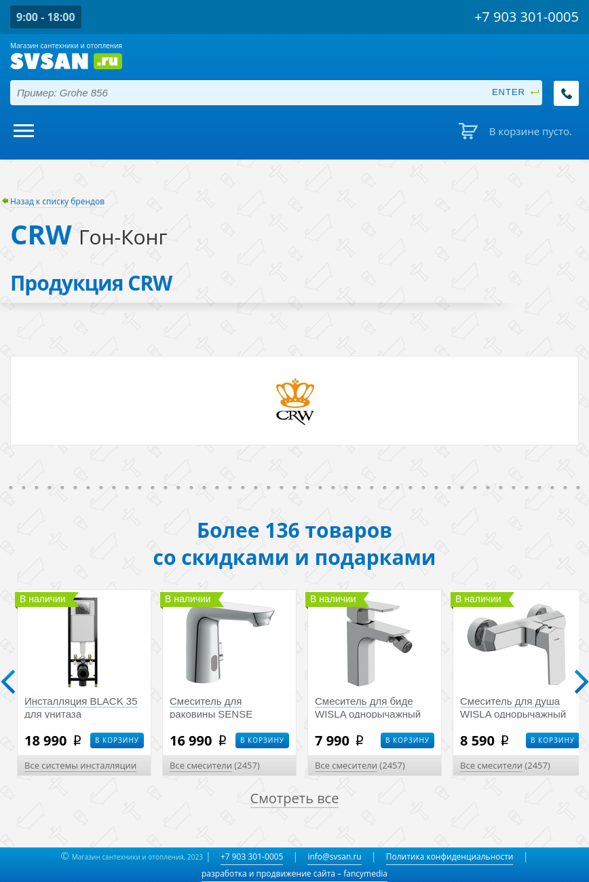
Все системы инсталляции (80, 765)
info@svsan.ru (334, 856)
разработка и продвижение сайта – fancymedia (294, 873)
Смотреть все (294, 798)
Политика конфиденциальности (450, 856)
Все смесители (201, 765)
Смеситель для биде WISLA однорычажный (368, 707)
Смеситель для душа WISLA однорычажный (513, 707)
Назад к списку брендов (57, 201)
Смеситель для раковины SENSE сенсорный (211, 714)
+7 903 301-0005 (252, 856)
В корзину (117, 740)
